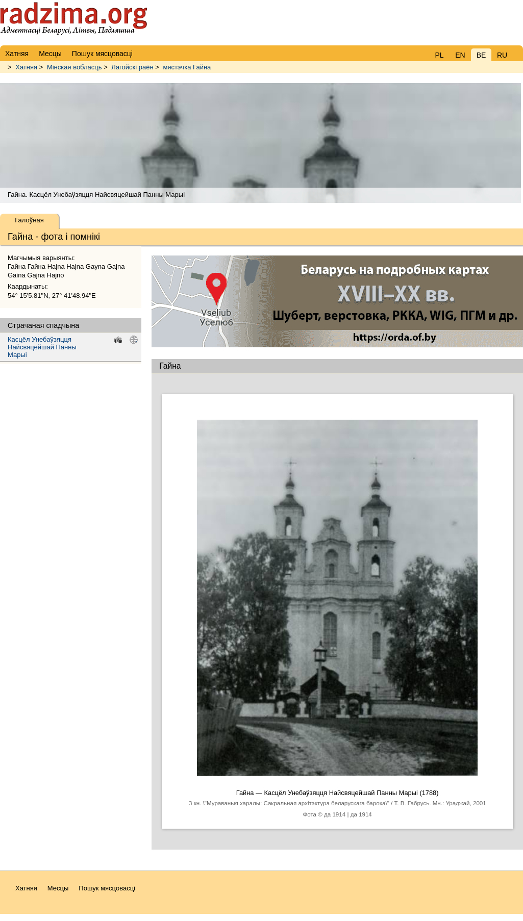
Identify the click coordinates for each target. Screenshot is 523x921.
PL (439, 55)
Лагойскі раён (132, 67)
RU (502, 55)
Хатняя (26, 67)
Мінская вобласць (74, 67)
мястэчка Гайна (187, 67)
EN (460, 55)
